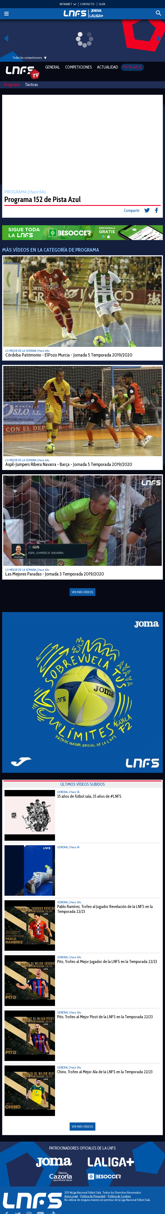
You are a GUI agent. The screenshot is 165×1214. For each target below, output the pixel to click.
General (52, 67)
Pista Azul (132, 67)
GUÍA (102, 4)
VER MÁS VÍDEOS (82, 1126)
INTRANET (66, 4)
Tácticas (31, 84)
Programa (12, 84)
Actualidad (107, 67)
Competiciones (78, 67)
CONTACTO (87, 4)
